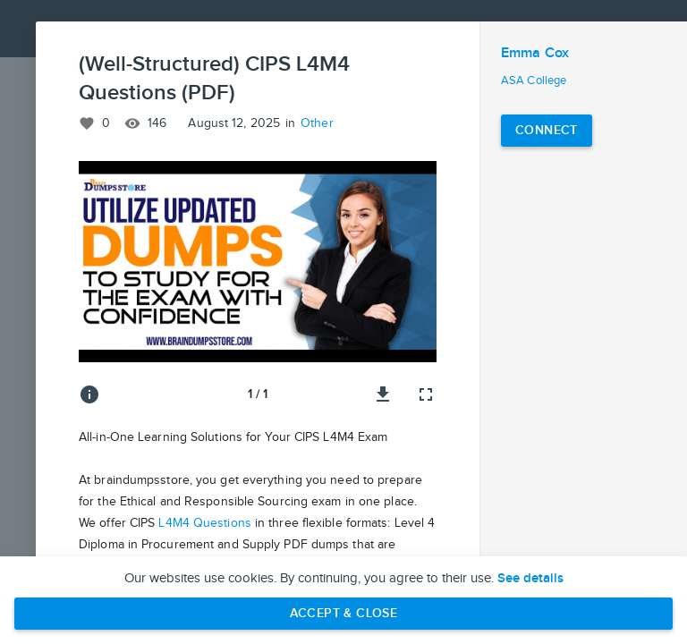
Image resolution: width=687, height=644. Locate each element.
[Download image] (383, 394)
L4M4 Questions (204, 523)
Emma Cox (535, 53)
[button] (258, 261)
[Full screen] (426, 394)
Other (317, 123)
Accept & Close (344, 613)
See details (530, 579)
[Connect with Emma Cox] (546, 130)
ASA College (533, 80)
